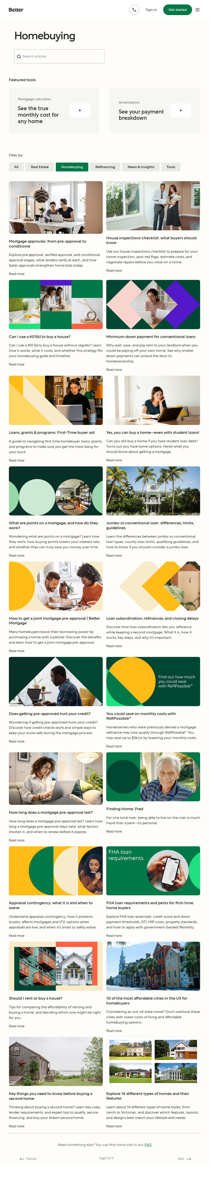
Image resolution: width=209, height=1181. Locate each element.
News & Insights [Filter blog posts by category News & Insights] (141, 167)
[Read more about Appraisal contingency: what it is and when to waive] (56, 949)
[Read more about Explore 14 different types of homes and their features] (153, 1139)
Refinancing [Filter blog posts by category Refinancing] (105, 167)
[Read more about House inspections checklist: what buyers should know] (153, 284)
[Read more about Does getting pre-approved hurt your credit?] (56, 755)
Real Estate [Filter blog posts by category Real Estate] (40, 167)
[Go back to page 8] (27, 1159)
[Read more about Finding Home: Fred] (153, 845)
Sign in (151, 10)
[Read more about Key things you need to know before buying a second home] (56, 1140)
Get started (178, 10)
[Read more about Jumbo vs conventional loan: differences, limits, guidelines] (153, 569)
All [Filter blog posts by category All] (16, 167)
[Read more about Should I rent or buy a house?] (56, 1039)
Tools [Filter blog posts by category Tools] (171, 167)
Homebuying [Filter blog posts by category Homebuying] (72, 167)
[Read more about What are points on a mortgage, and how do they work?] (56, 569)
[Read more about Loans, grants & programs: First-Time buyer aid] (56, 474)
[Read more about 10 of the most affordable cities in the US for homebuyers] (153, 1044)
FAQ (148, 1145)
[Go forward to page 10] (183, 1159)
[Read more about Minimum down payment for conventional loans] (153, 383)
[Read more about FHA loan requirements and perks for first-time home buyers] (153, 949)
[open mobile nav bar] (197, 9)
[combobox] (59, 56)
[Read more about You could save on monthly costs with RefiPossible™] (153, 759)
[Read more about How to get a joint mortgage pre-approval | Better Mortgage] (56, 664)
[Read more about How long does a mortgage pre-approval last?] (56, 853)
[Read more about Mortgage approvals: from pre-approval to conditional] (56, 287)
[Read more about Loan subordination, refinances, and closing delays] (153, 659)
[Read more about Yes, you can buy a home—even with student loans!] (153, 474)
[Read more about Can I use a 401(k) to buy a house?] (56, 378)
